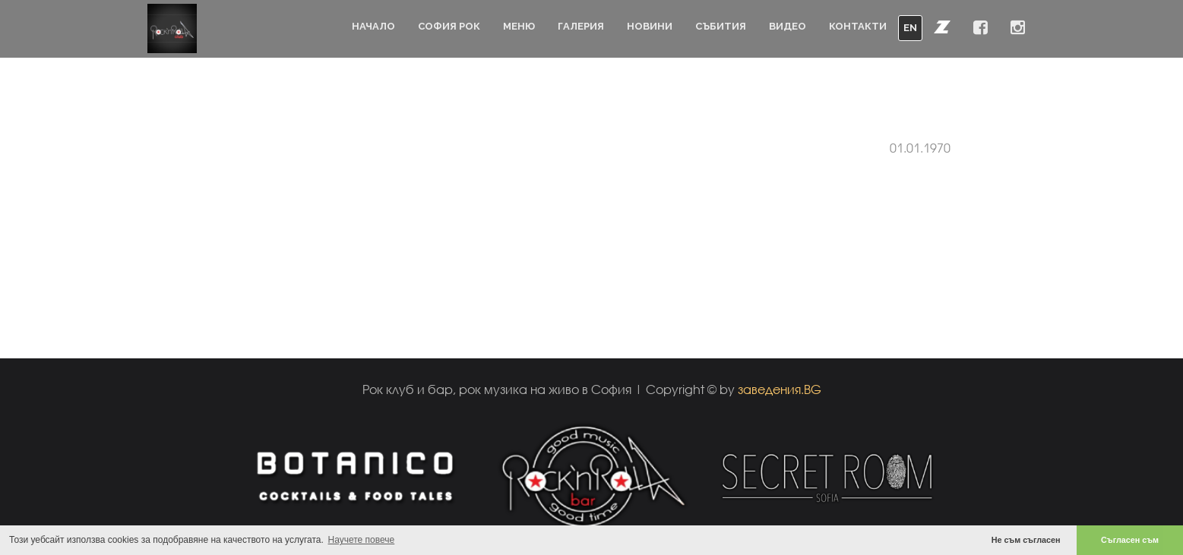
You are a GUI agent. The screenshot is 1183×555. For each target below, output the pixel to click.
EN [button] (910, 27)
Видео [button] (787, 26)
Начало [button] (373, 26)
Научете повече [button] (361, 540)
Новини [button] (649, 26)
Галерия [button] (581, 26)
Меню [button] (519, 26)
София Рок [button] (449, 26)
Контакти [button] (858, 26)
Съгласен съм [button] (1130, 539)
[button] (942, 26)
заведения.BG (779, 389)
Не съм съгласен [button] (1026, 539)
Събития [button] (720, 26)
